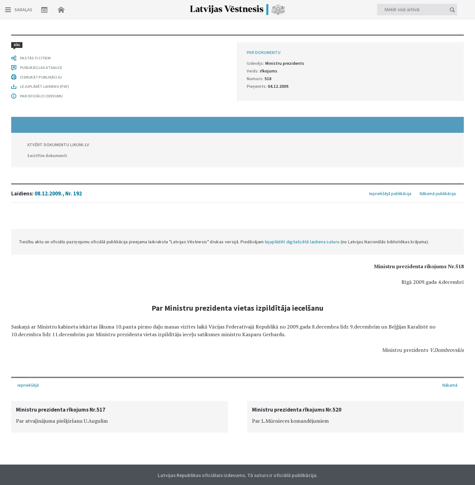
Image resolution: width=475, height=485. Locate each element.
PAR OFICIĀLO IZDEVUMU (41, 96)
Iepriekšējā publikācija (390, 193)
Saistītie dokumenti (47, 155)
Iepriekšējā (28, 385)
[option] (119, 417)
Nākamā (449, 385)
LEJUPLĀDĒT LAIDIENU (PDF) (44, 86)
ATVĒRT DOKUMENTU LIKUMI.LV (58, 145)
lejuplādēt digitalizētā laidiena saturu (302, 242)
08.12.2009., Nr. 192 (58, 193)
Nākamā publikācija (438, 193)
